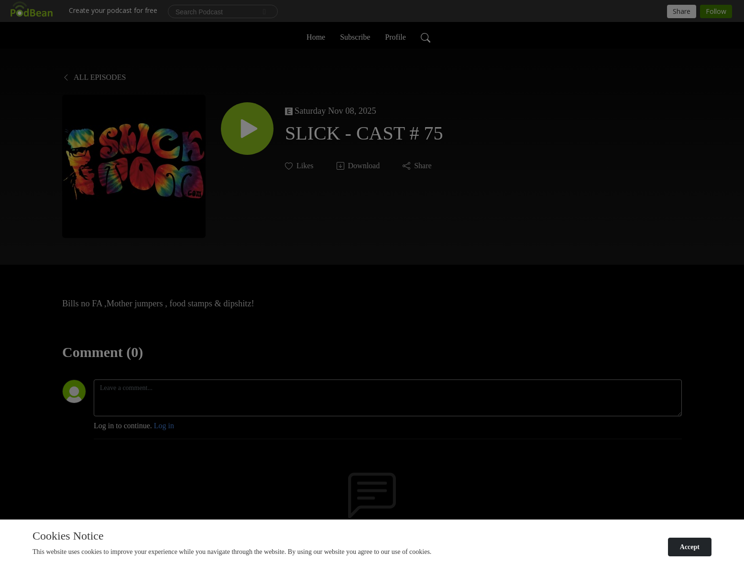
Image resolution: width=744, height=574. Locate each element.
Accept (690, 547)
